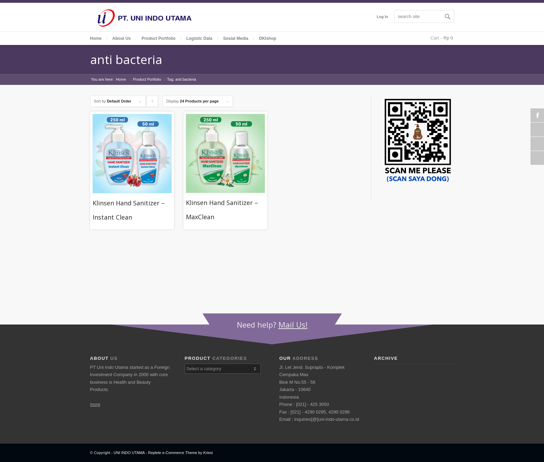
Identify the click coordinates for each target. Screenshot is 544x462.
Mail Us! (293, 324)
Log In (382, 17)
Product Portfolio (147, 79)
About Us (121, 38)
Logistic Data (199, 38)
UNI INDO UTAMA (129, 453)
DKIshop (267, 38)
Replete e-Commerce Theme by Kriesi (180, 453)
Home (96, 38)
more (95, 404)
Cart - (436, 38)
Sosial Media (236, 38)
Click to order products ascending (152, 103)
